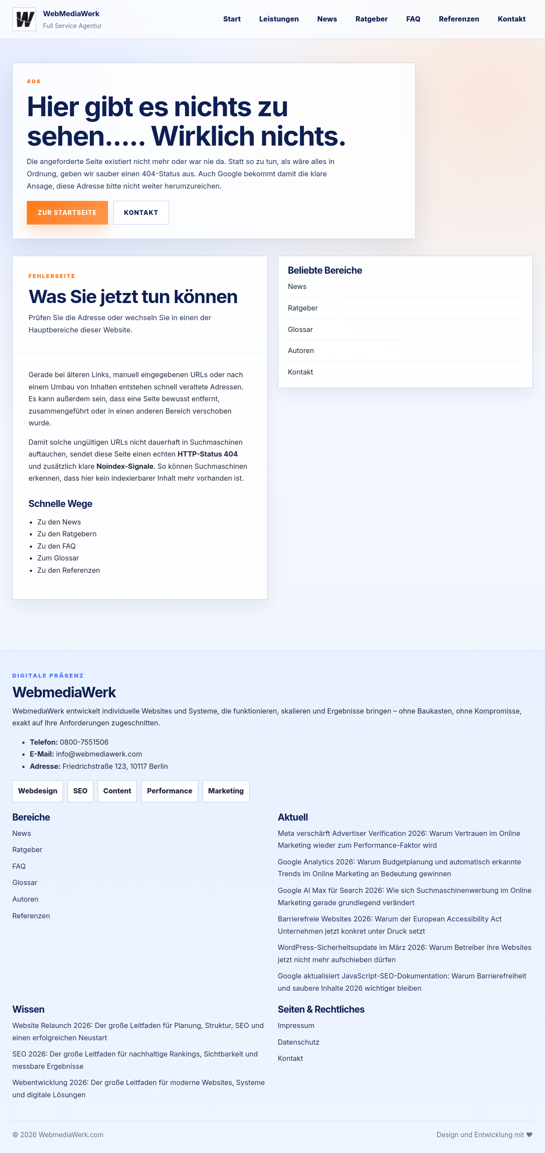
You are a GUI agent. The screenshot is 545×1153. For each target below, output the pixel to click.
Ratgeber (372, 18)
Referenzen (459, 18)
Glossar (300, 329)
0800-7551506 (84, 742)
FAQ (413, 18)
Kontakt (512, 18)
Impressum (296, 1025)
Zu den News (59, 522)
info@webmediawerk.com (99, 754)
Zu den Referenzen (68, 570)
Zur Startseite (67, 212)
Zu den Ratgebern (66, 533)
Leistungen (279, 18)
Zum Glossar (58, 557)
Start (232, 18)
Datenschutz (299, 1042)
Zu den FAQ (56, 546)
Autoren (301, 350)
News (327, 18)
